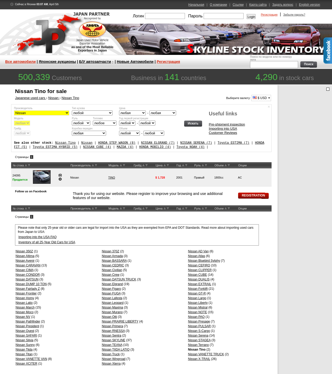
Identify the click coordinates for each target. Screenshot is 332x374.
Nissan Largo (197, 298)
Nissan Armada (112, 256)
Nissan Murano (112, 312)
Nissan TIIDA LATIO (115, 349)
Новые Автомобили (135, 62)
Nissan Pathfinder (28, 321)
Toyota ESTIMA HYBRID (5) (55, 147)
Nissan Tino (65, 143)
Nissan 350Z (24, 251)
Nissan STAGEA (199, 340)
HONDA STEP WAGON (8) (116, 143)
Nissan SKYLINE (113, 340)
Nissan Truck (111, 354)
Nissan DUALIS (199, 279)
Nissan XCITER (26, 363)
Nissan (86, 143)
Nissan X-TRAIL (199, 359)
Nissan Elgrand (112, 284)
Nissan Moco (24, 312)
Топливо (98, 118)
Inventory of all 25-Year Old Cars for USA (46, 242)
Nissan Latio (24, 303)
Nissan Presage (199, 321)
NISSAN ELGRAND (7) (158, 143)
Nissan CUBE (197, 275)
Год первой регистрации (133, 118)
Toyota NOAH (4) (191, 147)
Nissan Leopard (112, 303)
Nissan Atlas (196, 256)
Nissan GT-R (197, 293)
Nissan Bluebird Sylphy (204, 261)
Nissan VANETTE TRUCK (206, 354)
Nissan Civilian (112, 270)
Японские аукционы (57, 62)
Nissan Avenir (25, 261)
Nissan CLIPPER (200, 270)
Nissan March (25, 307)
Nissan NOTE (197, 312)
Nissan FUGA (111, 293)
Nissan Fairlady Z (28, 289)
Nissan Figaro (111, 289)
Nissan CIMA (24, 270)
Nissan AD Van (198, 251)
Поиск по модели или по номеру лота (273, 61)
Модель (18, 118)
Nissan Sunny (25, 345)
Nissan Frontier (26, 293)
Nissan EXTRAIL (199, 284)
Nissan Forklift (198, 289)
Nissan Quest (25, 331)
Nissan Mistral (198, 307)
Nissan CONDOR (28, 275)
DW (29, 165)
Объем (123, 128)
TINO (111, 177)
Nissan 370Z (110, 251)
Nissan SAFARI (26, 335)
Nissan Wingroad (113, 359)
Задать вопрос (282, 4)
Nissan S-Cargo (199, 331)
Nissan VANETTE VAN (31, 359)
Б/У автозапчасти (95, 62)
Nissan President (27, 326)
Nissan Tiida (24, 349)
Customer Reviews (223, 133)
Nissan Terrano (198, 345)
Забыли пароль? (294, 14)
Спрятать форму (269, 107)
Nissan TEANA (112, 345)
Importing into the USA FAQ (37, 237)
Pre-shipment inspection (227, 124)
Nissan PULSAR (199, 326)
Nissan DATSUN (27, 279)
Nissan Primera (112, 326)
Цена (122, 108)
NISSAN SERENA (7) (196, 143)
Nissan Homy (25, 298)
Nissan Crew (110, 275)
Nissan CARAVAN (28, 265)
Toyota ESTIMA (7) (233, 143)
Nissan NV (23, 317)
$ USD (260, 98)
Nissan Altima (25, 256)
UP (26, 165)
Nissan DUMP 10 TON (31, 284)
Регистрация (269, 14)
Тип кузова (78, 108)
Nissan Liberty (198, 303)
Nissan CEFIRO (199, 265)
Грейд (17, 128)
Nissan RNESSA (113, 331)
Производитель (23, 108)
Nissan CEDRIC (113, 265)
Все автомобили (20, 62)
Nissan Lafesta (112, 298)
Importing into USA (223, 128)
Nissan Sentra (111, 335)
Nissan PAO (196, 317)
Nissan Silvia (24, 340)
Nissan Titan (24, 354)
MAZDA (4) (125, 147)
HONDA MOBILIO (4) (155, 147)
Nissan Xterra (111, 363)
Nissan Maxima (112, 307)
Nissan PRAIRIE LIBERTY (120, 321)
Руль (75, 118)
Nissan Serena (198, 335)
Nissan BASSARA (114, 261)
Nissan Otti (109, 317)
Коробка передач (82, 128)
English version (309, 4)
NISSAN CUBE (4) (97, 147)
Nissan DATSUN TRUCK (119, 279)
